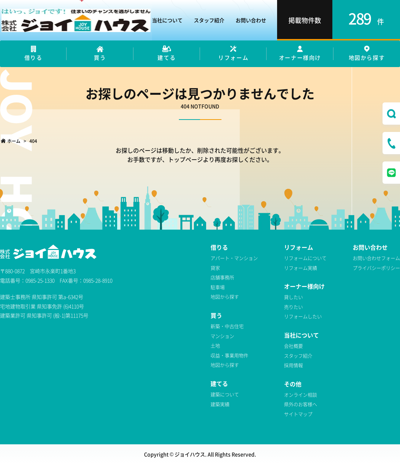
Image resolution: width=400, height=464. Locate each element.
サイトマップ (298, 413)
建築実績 (220, 404)
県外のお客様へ (300, 404)
